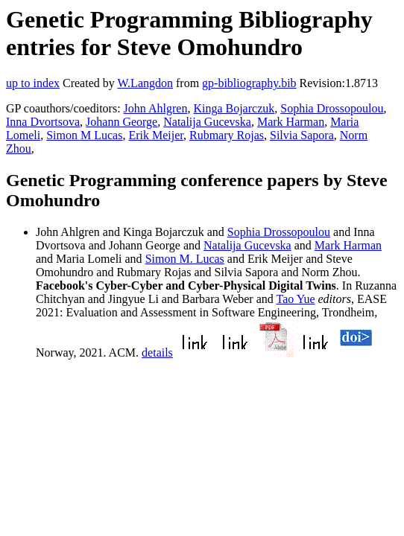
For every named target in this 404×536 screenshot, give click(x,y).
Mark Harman (290, 121)
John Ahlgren (156, 108)
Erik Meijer (155, 135)
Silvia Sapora (302, 135)
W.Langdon (145, 83)
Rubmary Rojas (226, 135)
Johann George (121, 121)
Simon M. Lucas (184, 258)
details (157, 352)
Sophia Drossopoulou (331, 108)
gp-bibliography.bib (249, 83)
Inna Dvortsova (43, 121)
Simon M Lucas (84, 135)
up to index (33, 83)
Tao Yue (295, 299)
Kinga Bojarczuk (233, 108)
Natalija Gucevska (207, 121)
